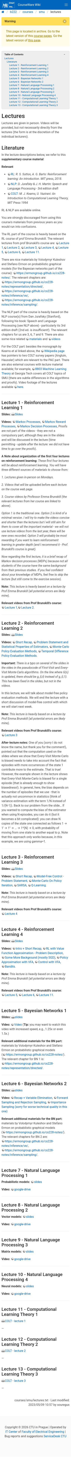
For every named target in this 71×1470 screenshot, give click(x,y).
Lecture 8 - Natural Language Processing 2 (31, 88)
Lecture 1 (11, 607)
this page (34, 40)
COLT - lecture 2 (15, 1351)
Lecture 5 (11, 995)
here (20, 387)
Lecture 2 (13, 247)
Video (18, 1024)
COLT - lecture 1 (15, 1321)
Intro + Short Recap (28, 948)
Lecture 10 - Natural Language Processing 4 (32, 95)
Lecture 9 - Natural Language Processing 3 (31, 91)
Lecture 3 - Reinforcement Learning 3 (28, 71)
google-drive (22, 1189)
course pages (43, 36)
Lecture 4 (47, 247)
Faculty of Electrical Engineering (43, 1431)
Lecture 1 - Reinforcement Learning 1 (28, 65)
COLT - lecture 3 (15, 1381)
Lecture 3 (30, 247)
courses (27, 12)
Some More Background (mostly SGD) (30, 957)
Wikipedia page (54, 351)
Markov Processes (28, 422)
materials (35, 339)
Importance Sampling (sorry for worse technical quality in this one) (34, 1107)
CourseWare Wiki (21, 5)
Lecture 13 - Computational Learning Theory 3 (33, 105)
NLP (13, 184)
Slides (19, 414)
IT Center (11, 1431)
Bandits (10, 966)
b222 (13, 12)
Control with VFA (49, 962)
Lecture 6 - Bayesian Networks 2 (26, 81)
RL (12, 174)
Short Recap (24, 642)
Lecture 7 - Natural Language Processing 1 (31, 85)
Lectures (8, 58)
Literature (12, 61)
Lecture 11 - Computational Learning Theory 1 (33, 98)
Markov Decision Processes (38, 426)
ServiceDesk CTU (55, 1436)
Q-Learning (38, 885)
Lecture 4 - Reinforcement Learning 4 (28, 75)
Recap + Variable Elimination (33, 1098)
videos (56, 339)
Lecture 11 (32, 252)
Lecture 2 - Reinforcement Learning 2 (28, 68)
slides (19, 1017)
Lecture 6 (14, 252)
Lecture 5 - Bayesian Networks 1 (26, 78)
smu (42, 12)
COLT (14, 194)
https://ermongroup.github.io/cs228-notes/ (34, 1054)
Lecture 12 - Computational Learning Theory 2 (33, 101)
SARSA (22, 885)
